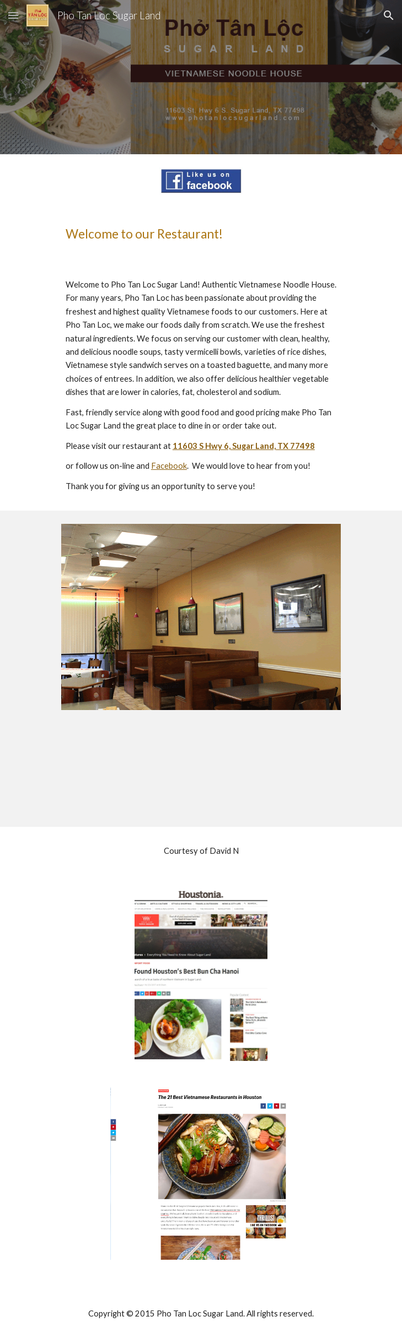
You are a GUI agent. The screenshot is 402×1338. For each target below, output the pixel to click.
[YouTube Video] (201, 775)
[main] (201, 234)
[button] (13, 15)
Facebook (169, 465)
